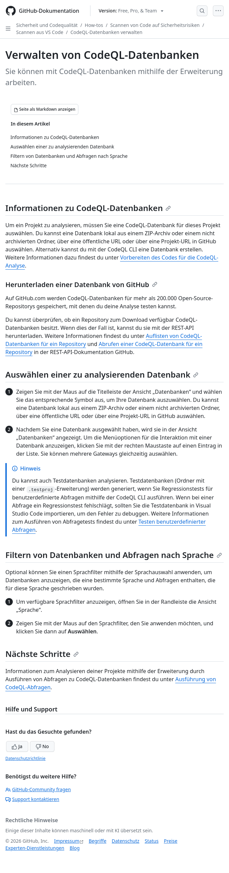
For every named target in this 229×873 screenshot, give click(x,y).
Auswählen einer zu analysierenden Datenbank (101, 374)
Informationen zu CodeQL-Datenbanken (88, 207)
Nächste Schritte (42, 653)
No (42, 746)
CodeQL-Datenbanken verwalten (106, 32)
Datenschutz (125, 841)
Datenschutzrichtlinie (25, 758)
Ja (17, 746)
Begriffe (98, 841)
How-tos (94, 25)
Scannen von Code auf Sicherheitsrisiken (155, 25)
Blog (75, 848)
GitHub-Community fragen (38, 789)
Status (151, 841)
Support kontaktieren (32, 799)
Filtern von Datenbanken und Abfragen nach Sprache (113, 554)
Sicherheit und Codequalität (47, 25)
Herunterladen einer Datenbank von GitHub (81, 284)
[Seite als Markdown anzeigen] (44, 109)
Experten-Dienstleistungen (34, 848)
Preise (170, 841)
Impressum (66, 841)
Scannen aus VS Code (39, 32)
